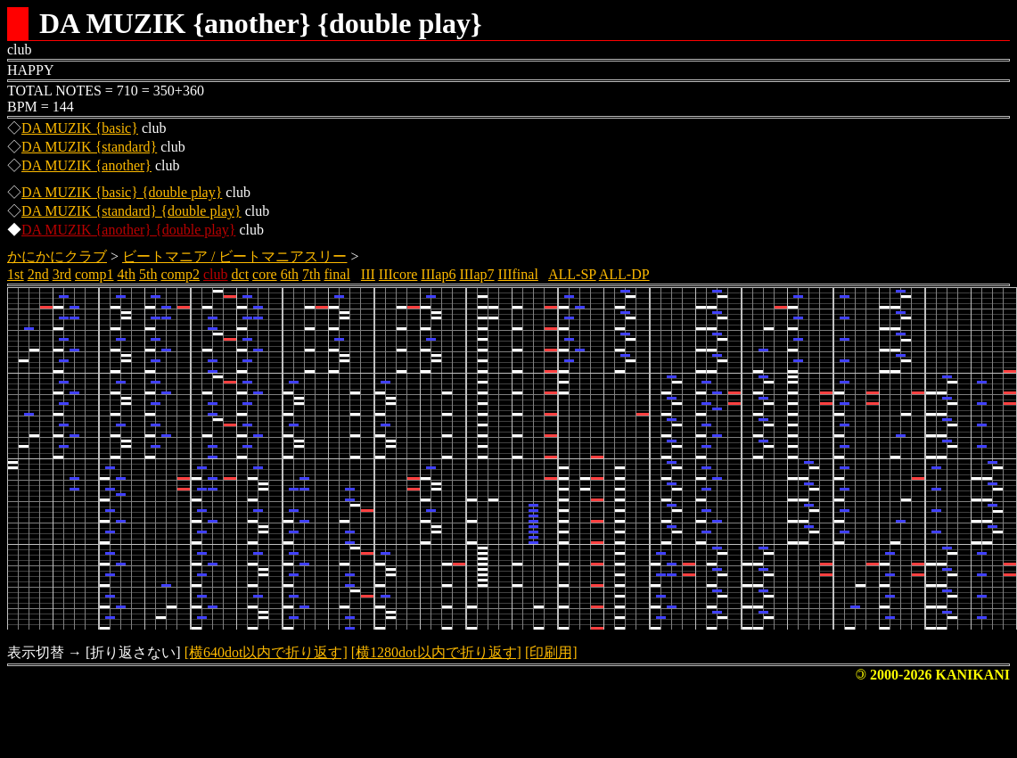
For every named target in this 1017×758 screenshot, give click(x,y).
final (337, 274)
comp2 (180, 274)
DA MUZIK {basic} (79, 128)
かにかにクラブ (57, 256)
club (215, 274)
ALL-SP (572, 274)
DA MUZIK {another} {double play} (128, 229)
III (368, 274)
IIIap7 (476, 274)
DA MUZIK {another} (86, 165)
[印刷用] (551, 652)
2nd (38, 274)
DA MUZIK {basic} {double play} (121, 192)
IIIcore (398, 274)
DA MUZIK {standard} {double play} (131, 210)
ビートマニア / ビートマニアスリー (234, 256)
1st (15, 274)
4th (126, 274)
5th (148, 274)
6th (290, 274)
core (264, 274)
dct (241, 274)
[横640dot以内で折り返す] (266, 652)
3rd (62, 274)
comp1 (94, 274)
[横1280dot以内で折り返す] (436, 652)
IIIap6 (438, 274)
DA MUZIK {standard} (89, 146)
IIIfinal (518, 274)
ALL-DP (624, 274)
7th (311, 274)
